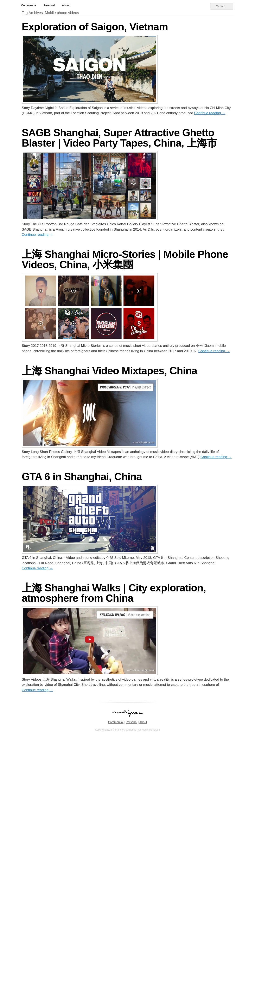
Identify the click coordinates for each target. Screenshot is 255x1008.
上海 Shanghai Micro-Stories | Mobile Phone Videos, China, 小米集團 (125, 259)
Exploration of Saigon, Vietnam (95, 27)
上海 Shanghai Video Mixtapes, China (109, 371)
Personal (49, 5)
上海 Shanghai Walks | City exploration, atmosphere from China (114, 593)
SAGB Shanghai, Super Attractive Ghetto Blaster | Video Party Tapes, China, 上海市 (119, 138)
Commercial (29, 5)
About (66, 5)
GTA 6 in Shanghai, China (82, 476)
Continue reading (209, 113)
